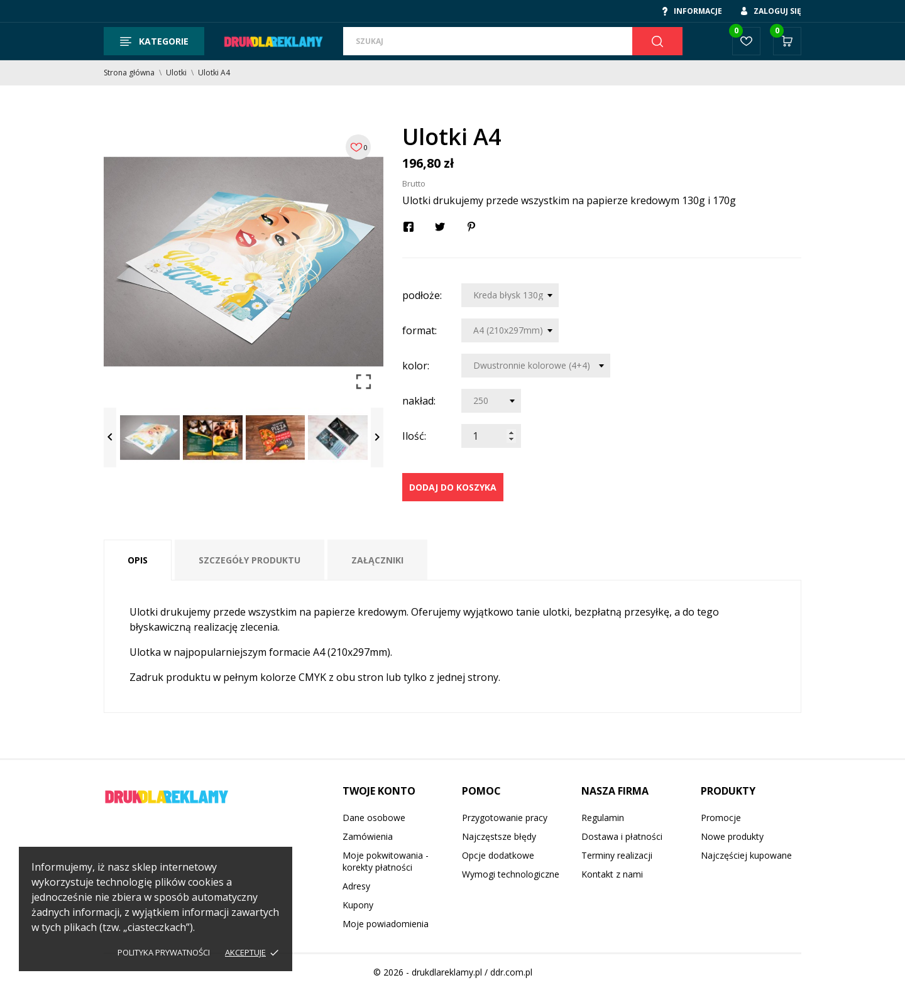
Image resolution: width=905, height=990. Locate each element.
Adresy (356, 886)
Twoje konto (379, 791)
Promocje (721, 818)
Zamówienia (368, 836)
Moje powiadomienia (386, 924)
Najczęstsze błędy (499, 836)
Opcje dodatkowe (498, 855)
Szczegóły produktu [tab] (249, 560)
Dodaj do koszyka (452, 487)
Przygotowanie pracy (504, 818)
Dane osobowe (374, 818)
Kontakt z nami (612, 874)
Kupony (358, 905)
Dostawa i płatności (621, 836)
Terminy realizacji (616, 855)
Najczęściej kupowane (746, 855)
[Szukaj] (487, 41)
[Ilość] (491, 436)
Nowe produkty (732, 836)
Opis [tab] (138, 560)
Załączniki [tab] (377, 560)
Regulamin (602, 818)
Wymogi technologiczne (510, 874)
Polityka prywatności (164, 952)
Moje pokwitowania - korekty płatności (386, 861)
